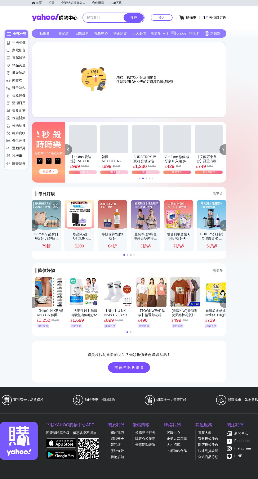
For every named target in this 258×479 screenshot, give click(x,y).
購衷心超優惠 (145, 438)
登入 (162, 17)
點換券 (45, 33)
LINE (238, 456)
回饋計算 (82, 33)
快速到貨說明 (208, 451)
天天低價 (139, 33)
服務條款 (117, 451)
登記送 (63, 33)
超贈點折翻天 (145, 432)
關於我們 (117, 432)
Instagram (242, 448)
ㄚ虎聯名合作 (177, 451)
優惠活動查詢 (145, 445)
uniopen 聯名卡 (185, 33)
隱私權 (116, 445)
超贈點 (212, 33)
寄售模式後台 (208, 438)
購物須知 (117, 457)
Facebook (242, 441)
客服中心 (173, 432)
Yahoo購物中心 (54, 18)
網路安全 (117, 438)
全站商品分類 (208, 457)
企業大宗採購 (177, 438)
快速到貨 (120, 33)
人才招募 (173, 445)
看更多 (158, 33)
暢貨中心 (101, 33)
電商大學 (205, 432)
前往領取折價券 (130, 367)
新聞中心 (241, 433)
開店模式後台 (208, 445)
